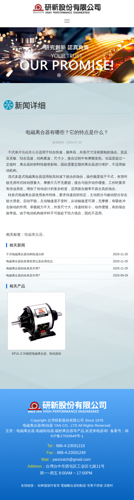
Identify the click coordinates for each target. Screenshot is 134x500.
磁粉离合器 (64, 431)
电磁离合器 (30, 152)
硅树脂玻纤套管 (49, 485)
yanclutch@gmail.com (71, 459)
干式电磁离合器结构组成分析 (25, 254)
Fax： (52, 453)
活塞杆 (108, 485)
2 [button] (67, 75)
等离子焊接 (95, 485)
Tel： (51, 446)
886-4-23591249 (71, 453)
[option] (67, 55)
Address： (37, 466)
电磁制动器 (45, 431)
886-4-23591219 (70, 446)
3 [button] (74, 75)
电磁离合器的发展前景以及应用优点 (29, 261)
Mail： (46, 459)
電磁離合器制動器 (73, 485)
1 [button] (59, 75)
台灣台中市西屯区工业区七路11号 (75, 466)
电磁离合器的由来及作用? (23, 268)
